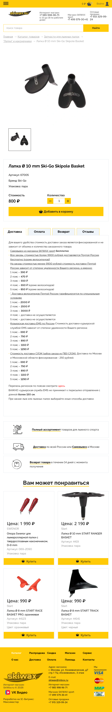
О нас (14, 659)
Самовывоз (79, 446)
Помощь (70, 659)
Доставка (39, 446)
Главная (8, 36)
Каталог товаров (28, 36)
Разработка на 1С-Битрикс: (18, 700)
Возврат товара (40, 462)
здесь (61, 385)
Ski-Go (22, 180)
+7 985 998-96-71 (49, 15)
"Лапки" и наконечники (17, 41)
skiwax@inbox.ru (58, 680)
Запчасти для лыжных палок (61, 36)
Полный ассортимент (46, 429)
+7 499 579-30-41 (78, 19)
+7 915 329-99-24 (98, 18)
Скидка (51, 652)
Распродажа (37, 652)
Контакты (89, 659)
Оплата (51, 659)
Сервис (87, 652)
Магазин (70, 652)
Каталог (16, 652)
